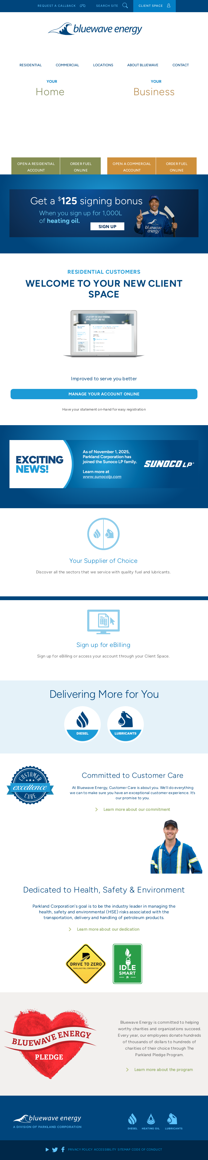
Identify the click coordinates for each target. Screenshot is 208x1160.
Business (156, 91)
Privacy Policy (80, 1149)
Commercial (67, 65)
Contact (181, 65)
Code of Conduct (147, 1149)
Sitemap (124, 1149)
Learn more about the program (163, 1069)
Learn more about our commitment (136, 809)
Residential (31, 65)
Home (51, 91)
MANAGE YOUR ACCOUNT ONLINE (104, 394)
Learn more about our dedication (108, 929)
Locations (103, 65)
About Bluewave (142, 65)
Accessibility (105, 1149)
